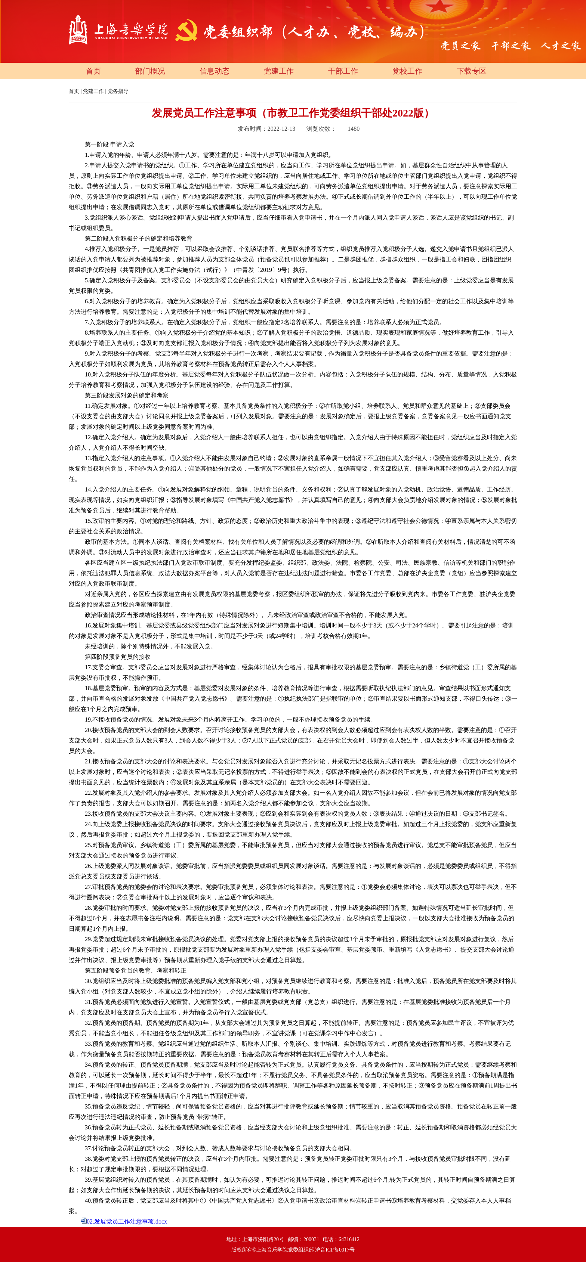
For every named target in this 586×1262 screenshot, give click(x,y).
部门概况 (150, 71)
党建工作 (279, 71)
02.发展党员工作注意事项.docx (127, 1221)
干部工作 (343, 71)
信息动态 (214, 71)
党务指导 (118, 91)
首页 (93, 71)
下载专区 (472, 71)
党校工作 (407, 71)
